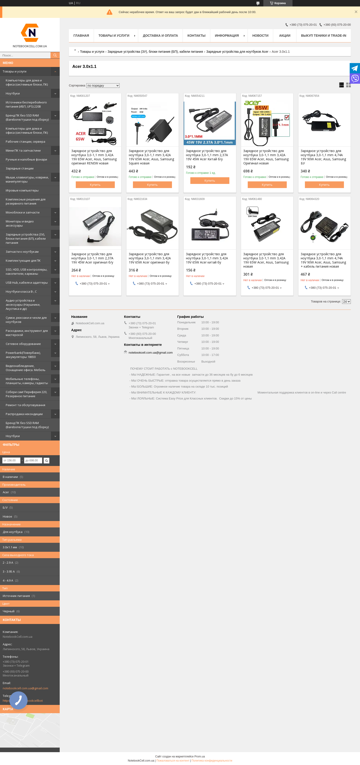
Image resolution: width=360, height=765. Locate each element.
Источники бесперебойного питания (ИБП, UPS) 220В (26, 104)
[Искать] (55, 55)
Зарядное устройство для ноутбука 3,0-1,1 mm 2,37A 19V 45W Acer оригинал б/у (92, 258)
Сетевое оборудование (23, 344)
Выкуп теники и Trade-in (323, 35)
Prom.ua (199, 756)
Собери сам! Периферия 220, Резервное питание (26, 394)
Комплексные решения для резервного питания (25, 201)
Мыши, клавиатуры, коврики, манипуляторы (27, 179)
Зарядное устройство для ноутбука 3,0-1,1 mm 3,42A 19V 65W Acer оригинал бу (150, 258)
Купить (95, 185)
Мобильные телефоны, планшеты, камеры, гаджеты (27, 381)
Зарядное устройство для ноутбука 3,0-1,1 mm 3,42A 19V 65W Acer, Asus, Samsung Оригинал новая (266, 157)
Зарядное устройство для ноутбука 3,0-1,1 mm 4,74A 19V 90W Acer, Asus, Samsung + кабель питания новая (323, 260)
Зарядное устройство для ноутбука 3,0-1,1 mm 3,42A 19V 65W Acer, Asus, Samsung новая (266, 260)
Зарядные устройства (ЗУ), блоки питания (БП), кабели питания (26, 238)
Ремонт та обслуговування (25, 405)
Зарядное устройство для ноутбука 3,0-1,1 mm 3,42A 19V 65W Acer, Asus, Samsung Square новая (151, 157)
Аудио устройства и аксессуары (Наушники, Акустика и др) (23, 304)
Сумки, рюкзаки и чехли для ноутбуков (26, 320)
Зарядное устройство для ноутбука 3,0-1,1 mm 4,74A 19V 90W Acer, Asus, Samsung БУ (323, 157)
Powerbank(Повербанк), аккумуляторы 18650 (23, 355)
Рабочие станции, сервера (25, 141)
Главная (81, 35)
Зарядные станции (20, 168)
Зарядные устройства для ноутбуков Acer (237, 51)
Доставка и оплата (160, 35)
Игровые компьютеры (22, 190)
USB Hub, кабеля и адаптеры (27, 282)
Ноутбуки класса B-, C (21, 291)
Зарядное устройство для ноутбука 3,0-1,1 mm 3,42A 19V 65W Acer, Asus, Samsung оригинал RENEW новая (94, 157)
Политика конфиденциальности (211, 760)
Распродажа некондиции (24, 414)
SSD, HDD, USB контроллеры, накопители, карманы (26, 271)
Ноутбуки (13, 93)
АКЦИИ (284, 35)
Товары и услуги (14, 71)
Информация (227, 35)
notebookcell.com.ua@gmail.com (25, 688)
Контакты (196, 35)
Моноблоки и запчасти (22, 212)
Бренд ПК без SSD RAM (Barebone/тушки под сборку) (27, 117)
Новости (260, 35)
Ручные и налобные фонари (26, 159)
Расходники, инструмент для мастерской (27, 333)
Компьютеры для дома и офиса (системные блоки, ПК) (27, 82)
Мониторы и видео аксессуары (20, 223)
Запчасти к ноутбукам (22, 251)
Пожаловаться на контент (172, 760)
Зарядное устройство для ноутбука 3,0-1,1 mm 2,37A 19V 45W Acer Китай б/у (207, 155)
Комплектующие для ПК (23, 260)
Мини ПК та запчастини (23, 150)
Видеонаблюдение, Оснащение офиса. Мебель (25, 368)
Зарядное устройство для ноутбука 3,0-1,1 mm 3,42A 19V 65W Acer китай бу (207, 258)
